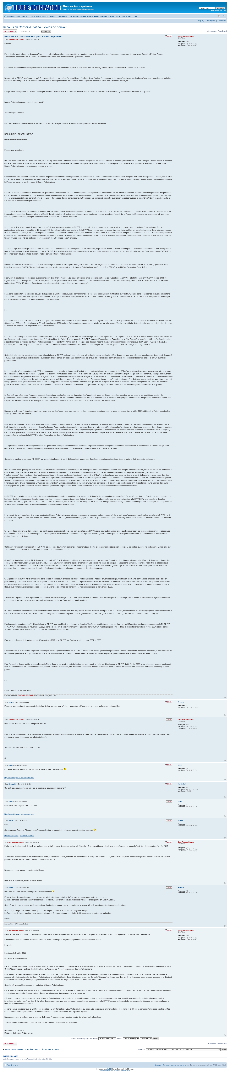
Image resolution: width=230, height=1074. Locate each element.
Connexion (222, 21)
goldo (10, 765)
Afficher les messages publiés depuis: (93, 1038)
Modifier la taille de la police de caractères (223, 16)
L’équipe (158, 1065)
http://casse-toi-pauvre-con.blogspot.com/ (19, 777)
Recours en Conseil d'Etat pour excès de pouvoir (34, 27)
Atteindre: (141, 1049)
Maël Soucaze (125, 1071)
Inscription (211, 21)
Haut (225, 697)
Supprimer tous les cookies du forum (176, 1065)
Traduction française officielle (109, 1071)
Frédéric (11, 702)
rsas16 (11, 821)
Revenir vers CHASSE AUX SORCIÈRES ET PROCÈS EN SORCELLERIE (32, 1049)
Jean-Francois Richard (16, 40)
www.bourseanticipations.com (83, 9)
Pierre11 (11, 887)
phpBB (108, 1069)
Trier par (127, 1038)
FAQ (202, 21)
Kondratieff (12, 784)
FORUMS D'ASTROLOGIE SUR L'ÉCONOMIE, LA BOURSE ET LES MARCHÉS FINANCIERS (56, 16)
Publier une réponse (10, 31)
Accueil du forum (13, 16)
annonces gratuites (27, 835)
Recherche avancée (218, 10)
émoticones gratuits (11, 835)
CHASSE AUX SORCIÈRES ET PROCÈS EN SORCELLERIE (114, 16)
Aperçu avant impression (219, 16)
